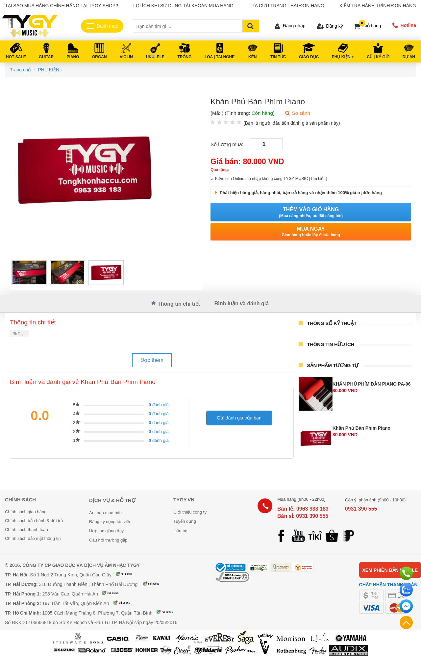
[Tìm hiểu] (318, 178)
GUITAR (46, 57)
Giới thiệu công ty (190, 512)
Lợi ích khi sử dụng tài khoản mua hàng (183, 5)
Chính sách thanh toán (26, 529)
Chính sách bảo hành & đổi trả (34, 520)
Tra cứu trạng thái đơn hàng (286, 5)
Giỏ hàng (371, 25)
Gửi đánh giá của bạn (239, 417)
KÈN (252, 57)
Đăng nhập (294, 25)
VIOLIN (126, 57)
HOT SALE (16, 57)
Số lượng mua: (226, 144)
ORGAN (99, 57)
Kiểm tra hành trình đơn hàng (377, 5)
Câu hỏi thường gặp (108, 540)
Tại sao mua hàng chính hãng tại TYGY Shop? (61, 5)
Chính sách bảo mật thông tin (33, 538)
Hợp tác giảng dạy (106, 530)
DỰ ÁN (409, 57)
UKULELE (155, 57)
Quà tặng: (219, 169)
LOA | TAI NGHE (220, 57)
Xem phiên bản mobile (390, 570)
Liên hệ (180, 530)
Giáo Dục (309, 57)
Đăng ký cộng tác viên (110, 521)
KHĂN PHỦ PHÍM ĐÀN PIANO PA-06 (372, 384)
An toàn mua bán (105, 512)
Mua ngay (310, 232)
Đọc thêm (151, 360)
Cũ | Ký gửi (378, 57)
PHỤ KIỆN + (343, 57)
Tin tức (278, 57)
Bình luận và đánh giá (241, 303)
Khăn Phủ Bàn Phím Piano (361, 428)
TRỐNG (185, 57)
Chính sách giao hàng (25, 511)
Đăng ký (334, 26)
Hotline (408, 25)
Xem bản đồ (128, 573)
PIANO (73, 57)
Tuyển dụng (184, 521)
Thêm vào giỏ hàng (310, 212)
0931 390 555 (361, 509)
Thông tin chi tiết (175, 303)
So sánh (297, 113)
